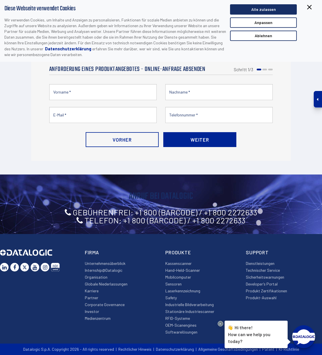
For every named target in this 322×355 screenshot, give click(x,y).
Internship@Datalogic (103, 270)
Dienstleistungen (260, 263)
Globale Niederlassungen (106, 283)
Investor (92, 311)
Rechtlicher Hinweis (135, 349)
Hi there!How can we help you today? (249, 334)
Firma (92, 252)
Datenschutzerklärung (68, 48)
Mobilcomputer (178, 277)
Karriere (92, 290)
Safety (171, 297)
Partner (91, 297)
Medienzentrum (98, 318)
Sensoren (173, 283)
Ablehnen (263, 35)
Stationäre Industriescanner (189, 311)
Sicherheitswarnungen (265, 277)
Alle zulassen (263, 9)
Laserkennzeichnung (182, 290)
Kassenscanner (178, 263)
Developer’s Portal (262, 283)
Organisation (96, 277)
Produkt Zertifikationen (266, 290)
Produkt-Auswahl (261, 297)
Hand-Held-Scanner (182, 270)
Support (257, 252)
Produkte (178, 252)
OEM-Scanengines (181, 325)
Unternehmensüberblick (105, 263)
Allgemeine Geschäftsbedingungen (228, 349)
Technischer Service (263, 270)
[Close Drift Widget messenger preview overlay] (220, 323)
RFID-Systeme (177, 318)
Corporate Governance (105, 304)
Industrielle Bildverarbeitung (189, 304)
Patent (268, 349)
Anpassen (263, 22)
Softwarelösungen (181, 332)
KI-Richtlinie (289, 349)
